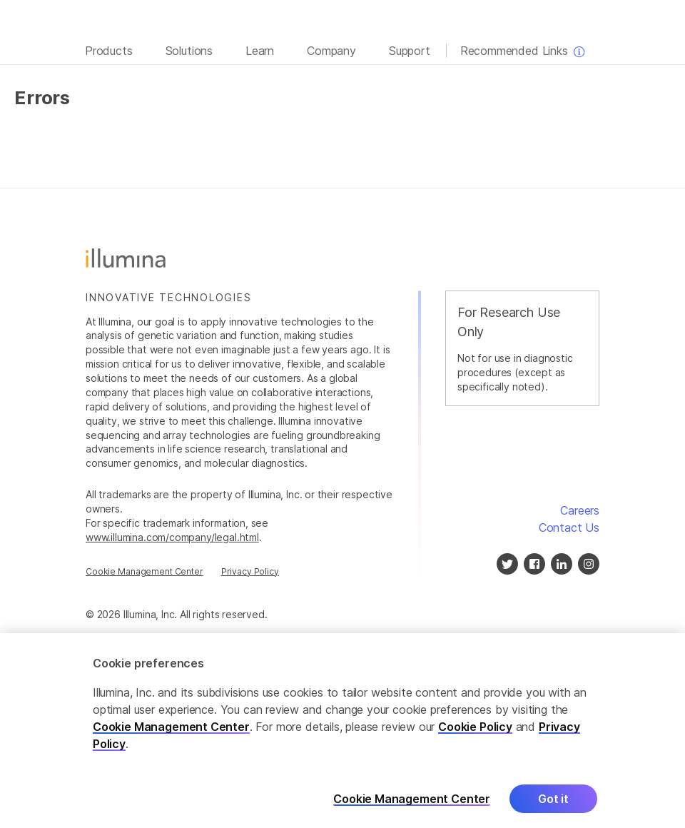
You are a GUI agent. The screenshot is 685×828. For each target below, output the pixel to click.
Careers (579, 510)
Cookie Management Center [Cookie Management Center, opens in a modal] (144, 571)
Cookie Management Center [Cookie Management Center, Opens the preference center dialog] (411, 803)
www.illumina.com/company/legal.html (172, 537)
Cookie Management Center (171, 731)
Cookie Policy (475, 731)
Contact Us (569, 527)
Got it (553, 803)
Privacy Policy (250, 571)
